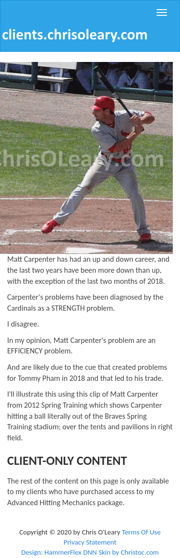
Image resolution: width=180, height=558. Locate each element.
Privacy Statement (89, 542)
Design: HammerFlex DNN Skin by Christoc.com (90, 552)
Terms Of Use (141, 532)
